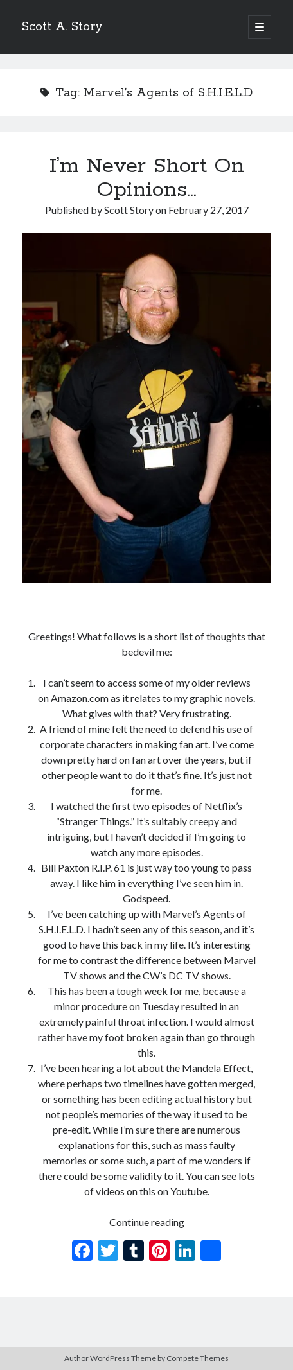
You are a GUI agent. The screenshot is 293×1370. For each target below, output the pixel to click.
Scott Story (129, 210)
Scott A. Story (62, 27)
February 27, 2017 (208, 210)
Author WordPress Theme (110, 1358)
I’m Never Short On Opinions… (146, 178)
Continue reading (146, 1222)
